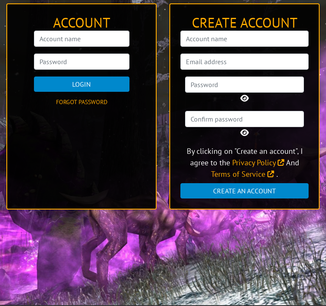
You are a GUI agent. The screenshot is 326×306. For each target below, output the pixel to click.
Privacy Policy (258, 162)
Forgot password (81, 102)
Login (81, 84)
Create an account (244, 191)
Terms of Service (242, 174)
